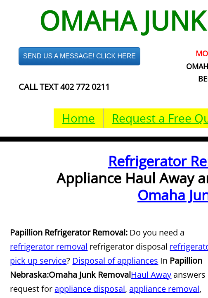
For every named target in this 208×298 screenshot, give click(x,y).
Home (78, 118)
